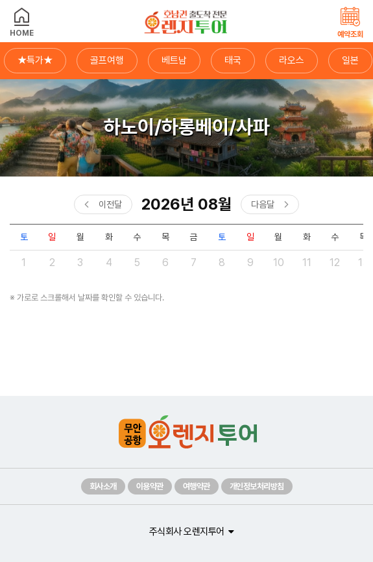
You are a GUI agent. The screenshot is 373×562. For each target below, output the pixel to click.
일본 (350, 60)
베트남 (174, 60)
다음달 (262, 204)
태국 (232, 60)
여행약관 (196, 486)
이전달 (110, 204)
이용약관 (149, 486)
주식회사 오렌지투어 (186, 531)
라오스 (291, 60)
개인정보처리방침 (257, 486)
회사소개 (103, 486)
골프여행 (107, 60)
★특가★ (35, 60)
